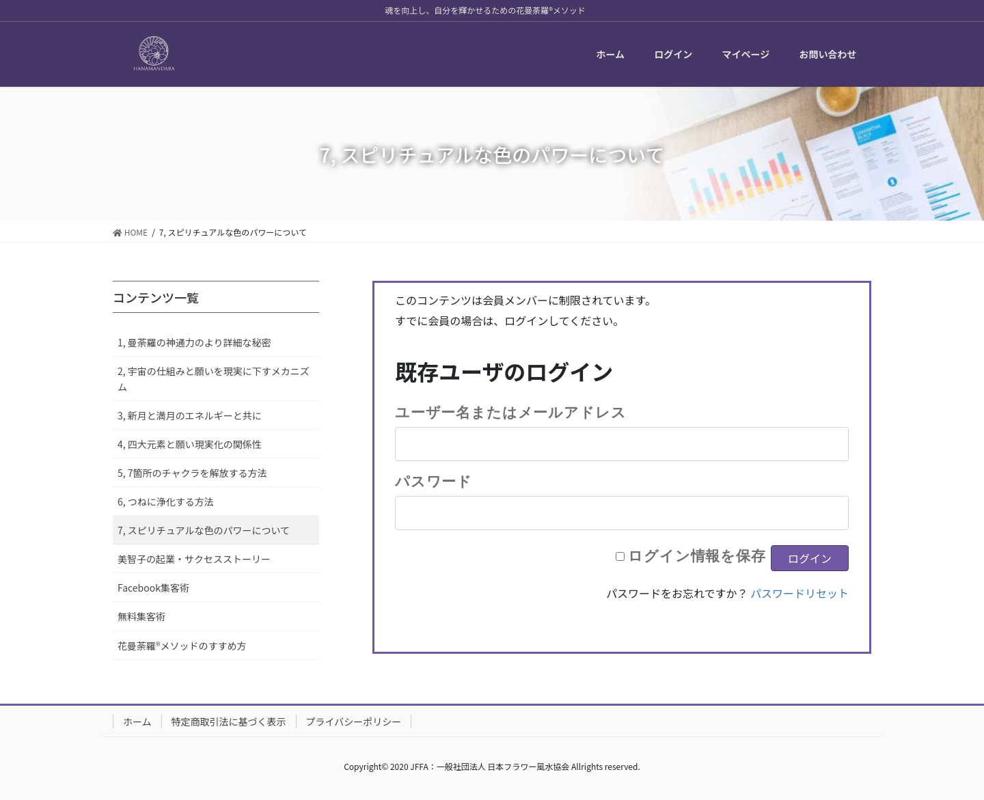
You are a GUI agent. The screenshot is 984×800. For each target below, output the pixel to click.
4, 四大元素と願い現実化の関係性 (190, 444)
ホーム (137, 721)
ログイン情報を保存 (697, 555)
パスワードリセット (799, 593)
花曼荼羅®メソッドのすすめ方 (182, 645)
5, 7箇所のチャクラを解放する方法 (192, 473)
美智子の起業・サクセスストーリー (194, 559)
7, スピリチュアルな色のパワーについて (204, 530)
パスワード (433, 481)
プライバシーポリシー (354, 721)
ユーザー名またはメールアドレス (510, 412)
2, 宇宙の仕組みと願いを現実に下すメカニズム (214, 379)
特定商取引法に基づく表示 (229, 721)
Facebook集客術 (153, 587)
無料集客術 (141, 616)
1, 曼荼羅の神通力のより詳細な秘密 (194, 342)
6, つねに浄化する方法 (166, 501)
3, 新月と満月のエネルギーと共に (190, 415)
